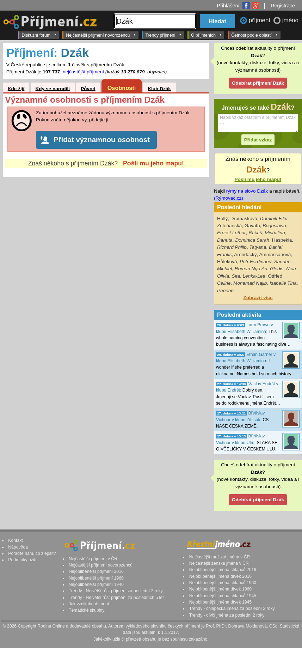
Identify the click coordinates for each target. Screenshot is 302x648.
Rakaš (255, 232)
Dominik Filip (274, 218)
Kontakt (15, 540)
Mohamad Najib (250, 283)
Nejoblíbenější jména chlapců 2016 (222, 569)
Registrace (283, 5)
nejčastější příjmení (83, 71)
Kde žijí (16, 88)
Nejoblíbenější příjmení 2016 (96, 571)
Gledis (277, 268)
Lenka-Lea (254, 276)
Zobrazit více (257, 297)
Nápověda (18, 547)
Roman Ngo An (251, 268)
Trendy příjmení (163, 35)
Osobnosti (121, 88)
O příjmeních (206, 35)
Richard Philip (232, 247)
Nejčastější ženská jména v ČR (219, 563)
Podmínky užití (22, 559)
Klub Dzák (159, 88)
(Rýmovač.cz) (228, 198)
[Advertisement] (106, 241)
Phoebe (225, 290)
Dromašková (243, 218)
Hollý (222, 218)
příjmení (260, 20)
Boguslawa (274, 225)
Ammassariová (275, 254)
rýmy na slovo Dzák (247, 191)
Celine (224, 283)
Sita (236, 276)
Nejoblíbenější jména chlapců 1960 (222, 582)
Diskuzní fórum (38, 35)
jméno (290, 20)
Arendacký (245, 254)
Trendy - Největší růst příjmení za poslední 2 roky (116, 590)
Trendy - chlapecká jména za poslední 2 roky (232, 608)
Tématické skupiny (86, 610)
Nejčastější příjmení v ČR (93, 558)
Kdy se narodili (53, 88)
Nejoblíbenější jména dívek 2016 (220, 576)
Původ (88, 88)
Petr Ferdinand (255, 261)
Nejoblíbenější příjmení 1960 (96, 578)
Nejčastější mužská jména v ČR (219, 557)
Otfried (275, 276)
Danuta (225, 240)
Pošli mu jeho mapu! (153, 163)
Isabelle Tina (283, 283)
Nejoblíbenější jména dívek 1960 (220, 589)
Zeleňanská (229, 225)
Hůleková (227, 261)
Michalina (275, 232)
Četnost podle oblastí (254, 35)
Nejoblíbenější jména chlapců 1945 (222, 595)
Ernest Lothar (231, 232)
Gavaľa (252, 225)
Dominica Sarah (252, 240)
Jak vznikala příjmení (89, 603)
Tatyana (257, 247)
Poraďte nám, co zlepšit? (32, 553)
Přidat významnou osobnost (102, 140)
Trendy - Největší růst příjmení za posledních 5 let (116, 597)
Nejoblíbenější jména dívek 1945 (220, 602)
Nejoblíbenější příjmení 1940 (96, 584)
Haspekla (282, 240)
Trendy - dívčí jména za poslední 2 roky (227, 615)
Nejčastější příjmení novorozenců (101, 35)
